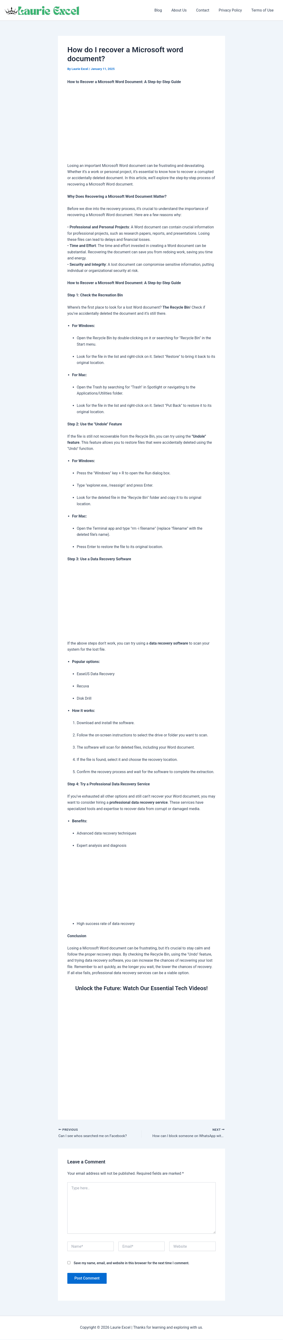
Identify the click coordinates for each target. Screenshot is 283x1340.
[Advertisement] (141, 124)
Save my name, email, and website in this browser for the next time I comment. (131, 1263)
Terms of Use (263, 10)
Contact (207, 10)
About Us (185, 10)
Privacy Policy (233, 10)
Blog (166, 10)
